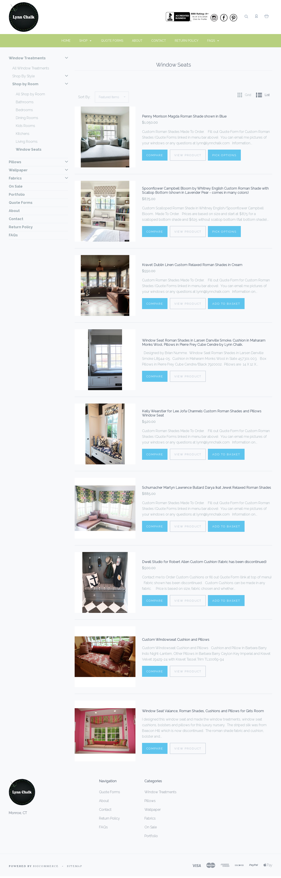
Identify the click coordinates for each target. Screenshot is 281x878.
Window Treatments (38, 58)
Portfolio (17, 194)
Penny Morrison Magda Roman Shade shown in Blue (184, 116)
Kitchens (22, 134)
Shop (85, 40)
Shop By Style (40, 76)
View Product (188, 155)
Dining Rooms (27, 118)
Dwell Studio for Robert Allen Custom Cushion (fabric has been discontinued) (204, 562)
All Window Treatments (30, 68)
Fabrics (38, 178)
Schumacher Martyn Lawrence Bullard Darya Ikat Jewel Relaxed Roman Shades (206, 488)
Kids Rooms (25, 126)
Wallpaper (38, 170)
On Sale (16, 186)
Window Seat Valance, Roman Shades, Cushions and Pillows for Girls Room (203, 711)
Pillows (38, 162)
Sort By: (84, 97)
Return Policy (186, 40)
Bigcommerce (46, 866)
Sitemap (74, 866)
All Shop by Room (30, 94)
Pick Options (225, 155)
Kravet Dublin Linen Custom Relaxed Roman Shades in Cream (192, 265)
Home (65, 40)
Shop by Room (40, 84)
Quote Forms (112, 40)
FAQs (213, 40)
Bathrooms (25, 102)
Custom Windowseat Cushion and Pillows (175, 640)
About (137, 40)
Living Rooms (27, 141)
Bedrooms (24, 110)
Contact (158, 40)
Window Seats (28, 149)
